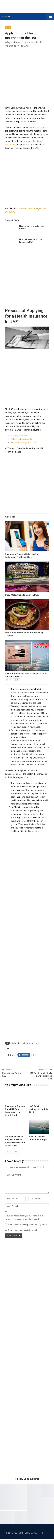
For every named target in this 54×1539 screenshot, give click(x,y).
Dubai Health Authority (21, 439)
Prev (8, 680)
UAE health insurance (29, 1043)
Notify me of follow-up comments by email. (27, 1224)
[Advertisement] (27, 79)
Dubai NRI (6, 16)
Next (16, 680)
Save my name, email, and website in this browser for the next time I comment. (24, 1217)
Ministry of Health (19, 435)
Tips (8, 27)
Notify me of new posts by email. (22, 1230)
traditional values (38, 127)
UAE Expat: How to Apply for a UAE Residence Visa (41, 1076)
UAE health (15, 1043)
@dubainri (33, 1478)
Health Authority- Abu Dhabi (24, 442)
